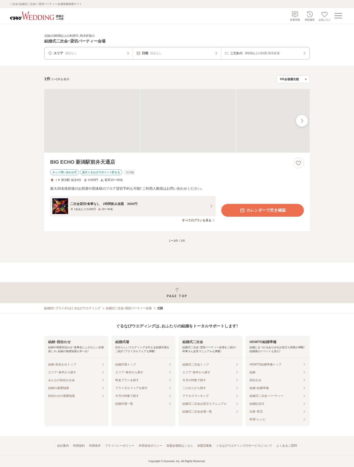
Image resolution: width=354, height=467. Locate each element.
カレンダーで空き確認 (262, 210)
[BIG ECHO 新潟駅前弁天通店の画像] (177, 121)
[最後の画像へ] (302, 121)
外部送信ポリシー (150, 445)
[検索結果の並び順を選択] (293, 79)
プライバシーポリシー (119, 445)
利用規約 (79, 445)
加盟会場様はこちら (179, 445)
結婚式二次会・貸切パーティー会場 (129, 308)
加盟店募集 (204, 445)
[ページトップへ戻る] (177, 292)
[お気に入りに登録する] (298, 163)
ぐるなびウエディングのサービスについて (244, 445)
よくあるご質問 (286, 445)
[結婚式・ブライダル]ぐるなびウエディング (72, 308)
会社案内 (63, 445)
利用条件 (95, 445)
